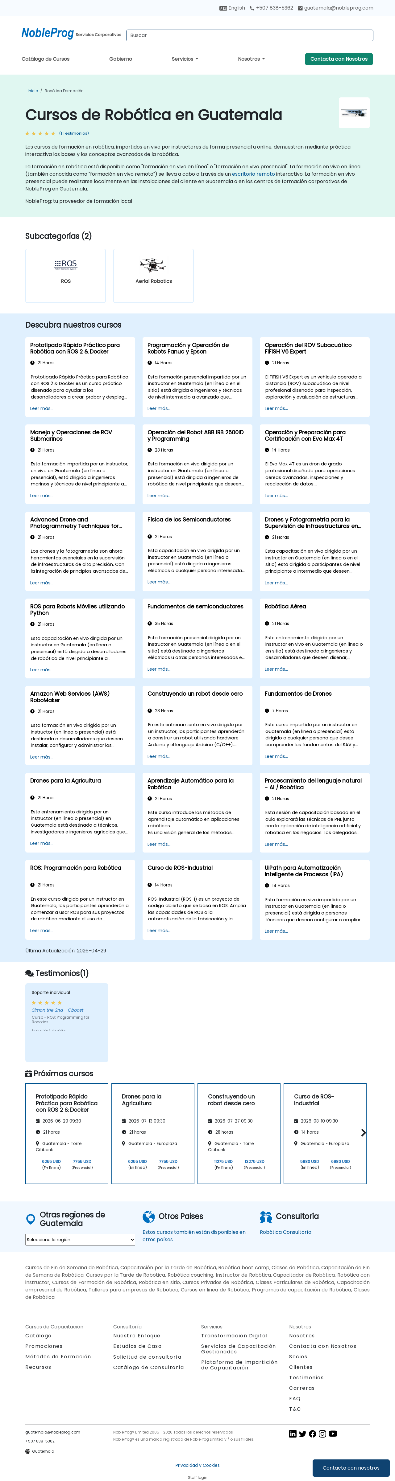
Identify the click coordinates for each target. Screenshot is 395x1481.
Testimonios (306, 1377)
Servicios (183, 59)
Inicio (33, 90)
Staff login (197, 1477)
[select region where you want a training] (80, 1240)
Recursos (38, 1367)
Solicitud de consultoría (147, 1357)
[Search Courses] (249, 35)
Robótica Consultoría (285, 1232)
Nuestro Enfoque (137, 1335)
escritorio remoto (253, 174)
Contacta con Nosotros (339, 59)
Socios (298, 1356)
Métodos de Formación (58, 1356)
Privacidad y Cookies (198, 1465)
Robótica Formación (64, 90)
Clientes (301, 1367)
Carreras (302, 1388)
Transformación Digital (234, 1335)
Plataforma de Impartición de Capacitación (239, 1365)
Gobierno (120, 59)
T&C (295, 1409)
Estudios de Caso (137, 1346)
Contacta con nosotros (351, 1467)
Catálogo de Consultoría (148, 1367)
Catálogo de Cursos (45, 59)
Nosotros (249, 59)
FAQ (295, 1398)
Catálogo (38, 1335)
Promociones (44, 1346)
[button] (362, 1132)
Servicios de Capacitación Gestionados (238, 1349)
